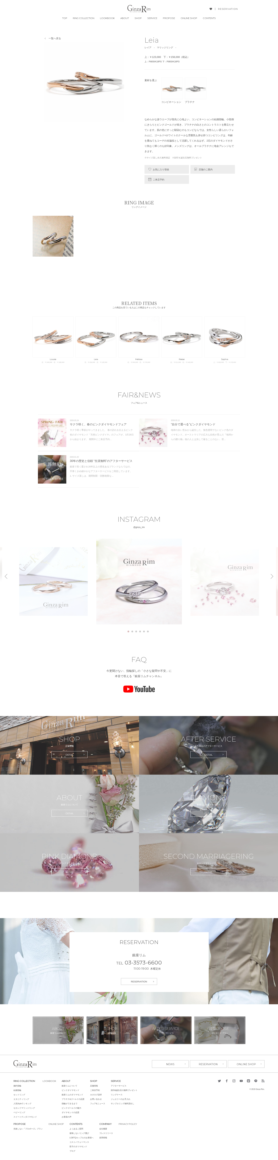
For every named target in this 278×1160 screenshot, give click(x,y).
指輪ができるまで (71, 1103)
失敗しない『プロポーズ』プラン (28, 1128)
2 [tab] (132, 631)
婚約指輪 (17, 1085)
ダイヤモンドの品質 (71, 1112)
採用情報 (104, 1137)
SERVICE (152, 18)
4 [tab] (140, 631)
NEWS (170, 1063)
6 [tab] (148, 631)
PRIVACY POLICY (129, 1123)
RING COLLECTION (83, 18)
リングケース (118, 1094)
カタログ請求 (97, 1094)
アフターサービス (120, 1085)
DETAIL (70, 754)
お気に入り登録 (161, 169)
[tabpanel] (139, 581)
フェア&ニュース (98, 1103)
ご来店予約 (158, 179)
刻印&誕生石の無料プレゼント (125, 1090)
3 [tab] (136, 631)
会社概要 (104, 1128)
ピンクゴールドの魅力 (72, 1108)
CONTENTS (209, 18)
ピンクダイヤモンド (71, 1090)
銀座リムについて (71, 1085)
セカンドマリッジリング (24, 1108)
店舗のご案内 (206, 169)
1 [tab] (128, 631)
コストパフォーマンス (80, 1142)
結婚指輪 (17, 1090)
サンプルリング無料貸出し (123, 1103)
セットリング (19, 1094)
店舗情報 (95, 1085)
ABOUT (124, 18)
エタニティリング (21, 1099)
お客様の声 (68, 1116)
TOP (64, 18)
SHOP (138, 18)
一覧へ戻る (55, 38)
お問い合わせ (97, 1099)
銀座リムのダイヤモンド (73, 1094)
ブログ (73, 1151)
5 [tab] (144, 631)
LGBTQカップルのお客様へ (83, 1137)
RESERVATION (228, 9)
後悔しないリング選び (80, 1133)
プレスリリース (107, 1133)
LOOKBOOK (107, 18)
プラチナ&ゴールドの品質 (74, 1099)
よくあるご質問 (77, 1128)
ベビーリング (19, 1112)
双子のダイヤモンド (79, 1146)
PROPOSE (169, 18)
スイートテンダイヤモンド (25, 1116)
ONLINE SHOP (189, 18)
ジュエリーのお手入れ (122, 1099)
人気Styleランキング (22, 1103)
